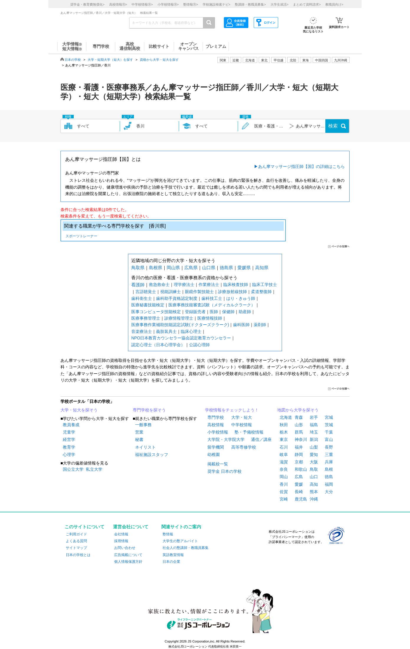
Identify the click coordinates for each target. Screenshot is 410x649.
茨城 (329, 424)
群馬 (299, 432)
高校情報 (215, 424)
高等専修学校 (243, 447)
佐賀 (284, 491)
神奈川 (301, 439)
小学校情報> (168, 4)
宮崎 (284, 499)
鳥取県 (138, 267)
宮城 (329, 417)
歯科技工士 (211, 298)
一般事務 (143, 424)
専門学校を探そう (149, 410)
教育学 (69, 447)
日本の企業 (171, 562)
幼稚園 (213, 454)
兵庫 (329, 462)
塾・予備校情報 (248, 432)
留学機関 (215, 447)
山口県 (208, 267)
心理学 (69, 454)
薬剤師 (260, 324)
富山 (329, 439)
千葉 (329, 432)
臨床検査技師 (235, 284)
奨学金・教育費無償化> (87, 4)
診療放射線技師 (232, 291)
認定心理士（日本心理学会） (158, 344)
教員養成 (71, 424)
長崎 (299, 491)
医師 (214, 311)
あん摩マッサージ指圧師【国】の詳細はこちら (301, 166)
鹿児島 (301, 499)
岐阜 (284, 454)
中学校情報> (142, 4)
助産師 (245, 311)
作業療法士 (209, 284)
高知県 (261, 267)
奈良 (284, 469)
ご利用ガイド (76, 534)
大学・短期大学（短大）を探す (110, 59)
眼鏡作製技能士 (199, 291)
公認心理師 (199, 344)
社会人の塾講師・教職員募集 (186, 548)
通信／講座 (261, 439)
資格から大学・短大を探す (159, 59)
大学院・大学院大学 (226, 439)
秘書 (139, 439)
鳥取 (314, 469)
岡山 (284, 476)
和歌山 (301, 469)
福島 (314, 424)
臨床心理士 (191, 331)
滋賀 (284, 462)
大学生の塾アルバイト (180, 541)
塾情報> (190, 4)
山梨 (314, 447)
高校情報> (118, 4)
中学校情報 (241, 424)
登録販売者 (195, 311)
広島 (299, 476)
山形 (299, 424)
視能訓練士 (170, 291)
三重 (329, 454)
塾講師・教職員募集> (250, 4)
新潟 (314, 439)
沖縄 (314, 499)
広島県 (191, 267)
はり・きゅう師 (240, 298)
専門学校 (215, 417)
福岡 (329, 484)
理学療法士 (184, 284)
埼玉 (314, 432)
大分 (329, 491)
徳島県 (226, 267)
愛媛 (299, 484)
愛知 (314, 454)
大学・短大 (241, 417)
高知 (314, 484)
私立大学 (94, 469)
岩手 (314, 417)
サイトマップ (76, 548)
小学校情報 (217, 432)
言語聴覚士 (145, 291)
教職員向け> (334, 4)
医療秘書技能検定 (147, 305)
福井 (299, 447)
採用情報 (121, 541)
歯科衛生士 (141, 298)
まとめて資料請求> (307, 4)
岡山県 (173, 267)
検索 (333, 125)
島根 (329, 469)
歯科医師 (241, 324)
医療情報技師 (209, 318)
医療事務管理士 (145, 318)
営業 (139, 432)
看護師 (138, 284)
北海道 (250, 60)
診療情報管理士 (178, 318)
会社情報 (121, 534)
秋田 (284, 424)
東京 (284, 439)
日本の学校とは (78, 555)
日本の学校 (73, 59)
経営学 (69, 439)
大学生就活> (279, 4)
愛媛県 (244, 267)
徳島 (329, 476)
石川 (284, 447)
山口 (314, 476)
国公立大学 (73, 469)
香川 (284, 484)
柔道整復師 (261, 291)
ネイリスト (145, 447)
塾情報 (168, 534)
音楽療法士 (141, 331)
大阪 (314, 462)
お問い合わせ (124, 548)
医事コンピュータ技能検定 (156, 311)
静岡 (299, 454)
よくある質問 (76, 541)
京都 (299, 462)
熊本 (314, 491)
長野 (329, 447)
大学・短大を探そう (79, 410)
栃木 (284, 432)
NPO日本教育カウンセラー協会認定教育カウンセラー (181, 338)
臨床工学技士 (264, 284)
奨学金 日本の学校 (224, 471)
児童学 (69, 432)
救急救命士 (159, 284)
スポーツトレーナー (81, 236)
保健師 (228, 311)
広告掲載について (128, 555)
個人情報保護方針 (128, 562)
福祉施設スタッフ (151, 454)
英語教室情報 (173, 555)
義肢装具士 (166, 331)
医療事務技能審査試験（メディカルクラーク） (211, 305)
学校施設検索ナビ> (216, 4)
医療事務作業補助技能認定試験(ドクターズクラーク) (180, 324)
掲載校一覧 (217, 464)
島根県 (155, 267)
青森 (299, 417)
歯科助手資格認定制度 (176, 298)
